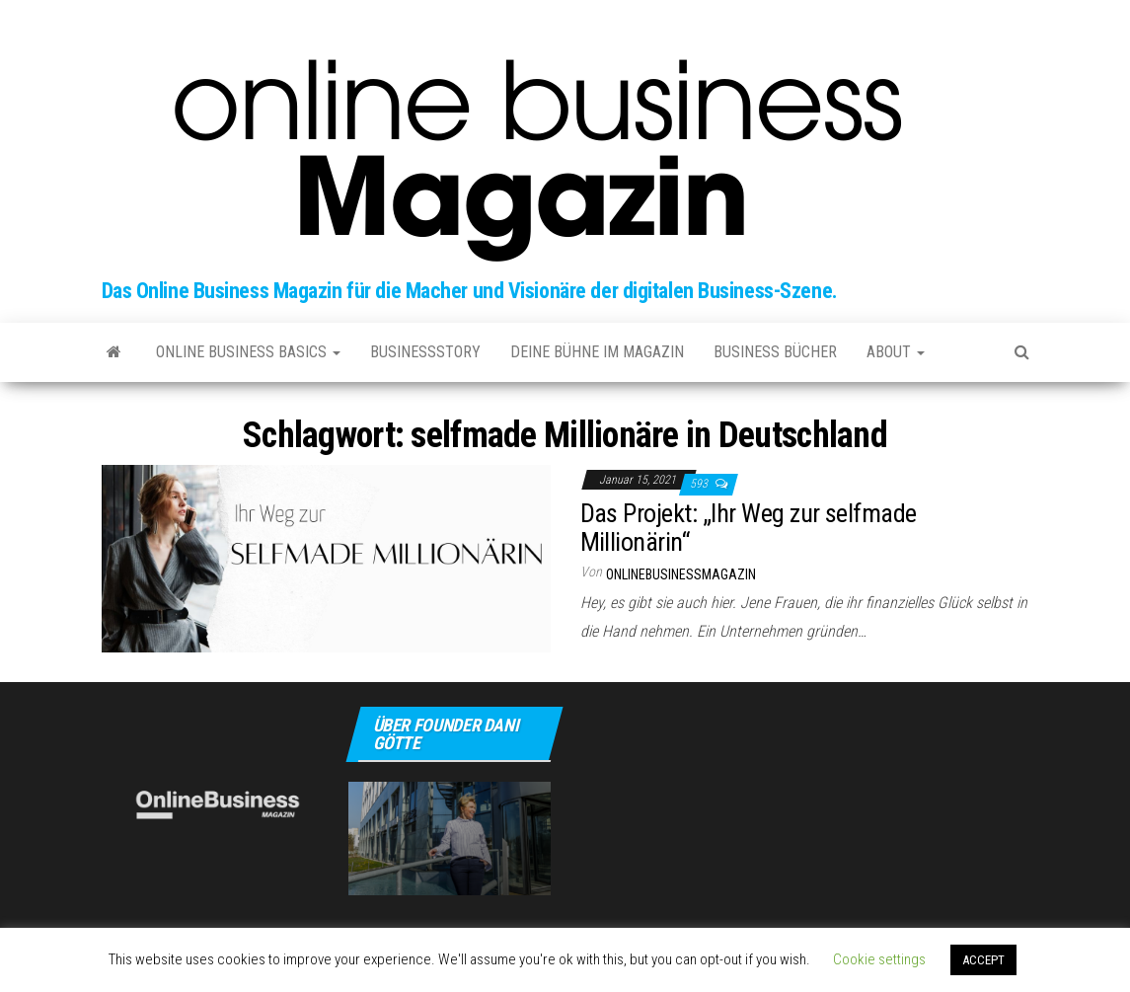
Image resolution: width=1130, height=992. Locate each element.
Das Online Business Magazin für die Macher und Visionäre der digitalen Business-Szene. (470, 290)
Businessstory (425, 352)
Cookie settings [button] (879, 959)
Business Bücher (775, 352)
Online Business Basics (248, 352)
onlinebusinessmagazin (681, 574)
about (895, 352)
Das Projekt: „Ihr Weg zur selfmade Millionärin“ (748, 527)
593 (700, 484)
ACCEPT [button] (983, 960)
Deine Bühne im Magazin (597, 352)
